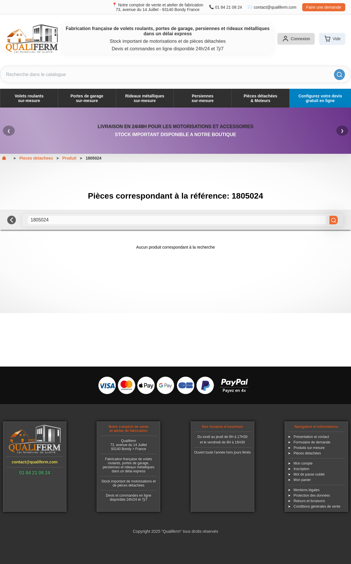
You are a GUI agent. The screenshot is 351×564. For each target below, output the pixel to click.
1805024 (94, 158)
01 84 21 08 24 (228, 7)
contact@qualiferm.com (275, 7)
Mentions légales (307, 490)
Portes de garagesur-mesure (86, 98)
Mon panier (302, 480)
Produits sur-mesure (309, 448)
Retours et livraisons (309, 501)
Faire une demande (323, 7)
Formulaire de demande (312, 442)
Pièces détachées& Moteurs (260, 98)
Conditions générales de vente (317, 506)
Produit (69, 158)
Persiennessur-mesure (203, 98)
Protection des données (312, 495)
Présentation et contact (311, 437)
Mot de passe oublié (309, 474)
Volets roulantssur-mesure (29, 98)
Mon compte (303, 463)
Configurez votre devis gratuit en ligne (320, 98)
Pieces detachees (36, 158)
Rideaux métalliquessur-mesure (144, 98)
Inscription (301, 469)
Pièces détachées (307, 453)
